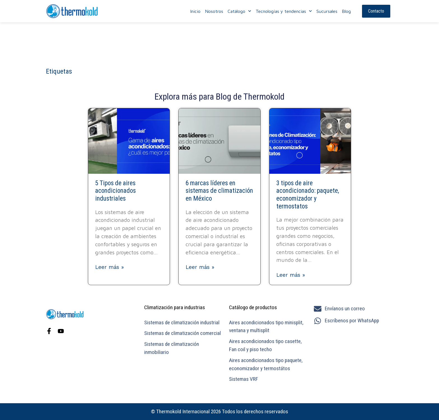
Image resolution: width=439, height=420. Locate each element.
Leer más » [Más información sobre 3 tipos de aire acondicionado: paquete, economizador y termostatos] (290, 275)
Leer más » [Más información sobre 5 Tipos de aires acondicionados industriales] (109, 267)
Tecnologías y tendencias (284, 11)
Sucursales (326, 11)
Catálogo (239, 11)
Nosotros (214, 11)
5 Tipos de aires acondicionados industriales (115, 190)
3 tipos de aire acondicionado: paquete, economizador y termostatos (307, 194)
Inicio (195, 11)
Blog (346, 11)
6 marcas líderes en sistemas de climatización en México (219, 190)
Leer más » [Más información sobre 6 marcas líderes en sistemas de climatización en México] (200, 267)
